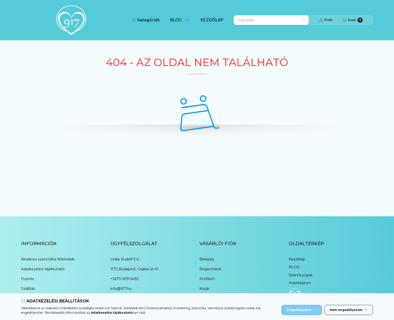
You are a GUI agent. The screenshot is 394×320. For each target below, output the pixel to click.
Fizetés (27, 279)
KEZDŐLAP (212, 20)
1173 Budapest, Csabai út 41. (134, 269)
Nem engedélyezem (349, 310)
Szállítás (28, 288)
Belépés (207, 259)
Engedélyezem (301, 310)
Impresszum (300, 283)
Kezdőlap (297, 259)
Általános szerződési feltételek (47, 259)
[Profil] (325, 20)
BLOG (176, 20)
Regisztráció (210, 269)
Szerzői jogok (300, 275)
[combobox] (271, 20)
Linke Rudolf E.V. (124, 259)
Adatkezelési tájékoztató (43, 269)
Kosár (204, 288)
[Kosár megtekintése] (352, 20)
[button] (146, 20)
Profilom (207, 279)
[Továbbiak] (187, 20)
